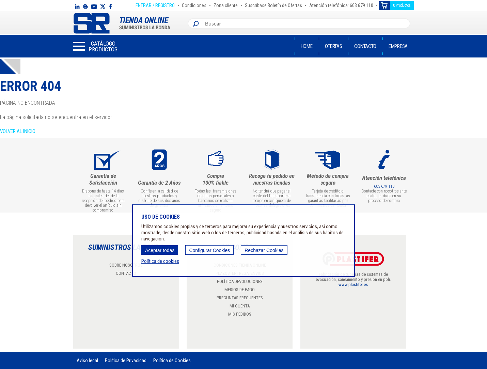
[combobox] (306, 23)
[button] (95, 46)
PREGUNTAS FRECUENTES (240, 297)
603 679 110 (384, 186)
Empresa (398, 46)
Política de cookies (160, 261)
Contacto (365, 46)
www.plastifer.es (353, 284)
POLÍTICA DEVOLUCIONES (240, 281)
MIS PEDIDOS (239, 314)
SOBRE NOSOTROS (126, 265)
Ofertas (333, 46)
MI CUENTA (240, 305)
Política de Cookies (172, 360)
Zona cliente (226, 4)
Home (307, 46)
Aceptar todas (159, 250)
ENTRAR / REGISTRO (155, 4)
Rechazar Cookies (264, 250)
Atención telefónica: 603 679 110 (341, 4)
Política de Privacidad (125, 360)
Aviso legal (87, 360)
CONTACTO (126, 273)
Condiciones (194, 4)
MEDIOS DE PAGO (239, 289)
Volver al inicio (17, 131)
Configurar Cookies (209, 250)
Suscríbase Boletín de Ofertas (273, 4)
